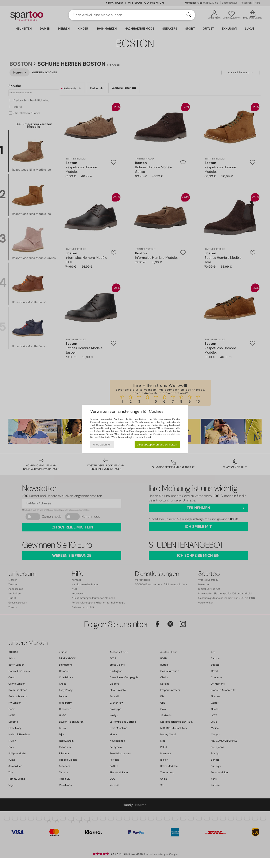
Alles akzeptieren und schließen (157, 444)
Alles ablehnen (102, 444)
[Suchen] (189, 15)
